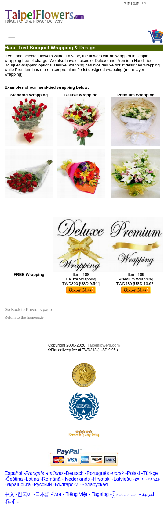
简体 (127, 3)
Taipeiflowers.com (103, 345)
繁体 (136, 3)
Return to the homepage (24, 317)
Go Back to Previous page (28, 309)
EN (144, 3)
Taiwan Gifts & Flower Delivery (34, 21)
